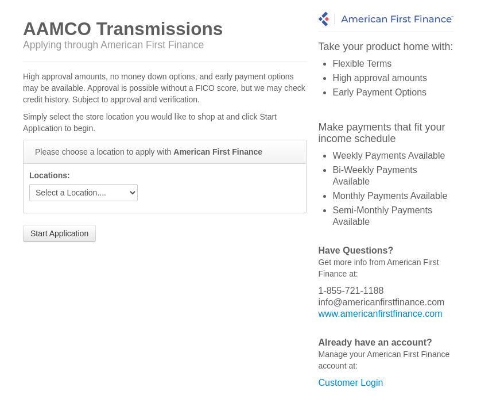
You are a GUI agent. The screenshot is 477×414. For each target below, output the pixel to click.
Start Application (59, 233)
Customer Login (350, 383)
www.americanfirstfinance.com (380, 314)
